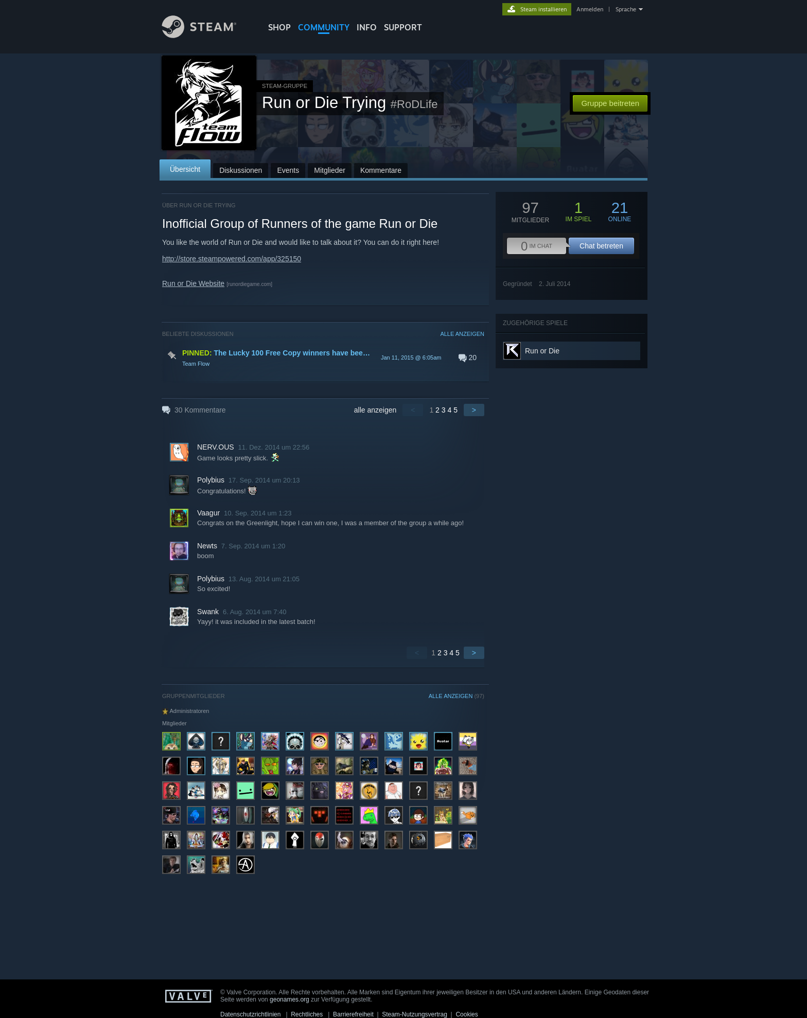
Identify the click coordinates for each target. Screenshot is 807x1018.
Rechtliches (307, 1014)
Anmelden (589, 9)
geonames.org (289, 999)
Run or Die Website (193, 283)
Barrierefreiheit (353, 1014)
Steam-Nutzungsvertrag (414, 1014)
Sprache (626, 9)
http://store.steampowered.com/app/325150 (231, 259)
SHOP (279, 27)
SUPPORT (403, 27)
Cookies (466, 1014)
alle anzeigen (375, 410)
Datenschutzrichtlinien (250, 1014)
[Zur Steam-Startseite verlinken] (207, 35)
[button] (323, 357)
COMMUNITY (323, 27)
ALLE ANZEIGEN (462, 334)
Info (367, 27)
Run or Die (542, 351)
